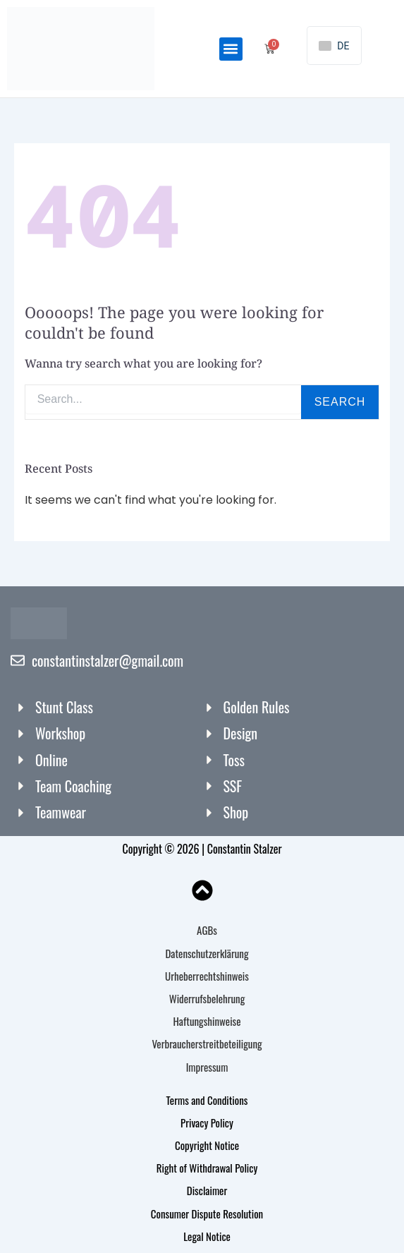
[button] (231, 49)
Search (340, 402)
